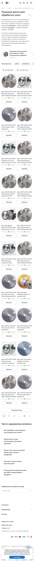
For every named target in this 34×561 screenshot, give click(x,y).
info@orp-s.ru (5, 528)
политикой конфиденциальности (21, 554)
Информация (5, 509)
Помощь (4, 514)
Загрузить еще (17, 410)
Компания (4, 505)
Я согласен (17, 557)
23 (24, 416)
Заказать (9, 102)
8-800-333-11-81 (6, 525)
